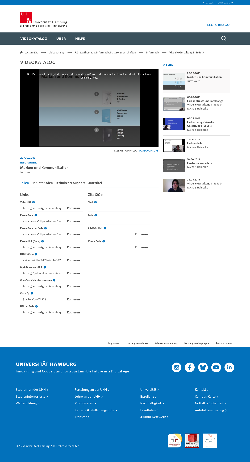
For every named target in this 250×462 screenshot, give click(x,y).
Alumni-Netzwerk (153, 417)
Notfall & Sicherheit (209, 403)
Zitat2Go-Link (97, 228)
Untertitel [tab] (95, 182)
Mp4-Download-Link (33, 267)
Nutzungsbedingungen (196, 343)
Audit (188, 435)
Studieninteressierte (30, 396)
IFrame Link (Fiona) (32, 241)
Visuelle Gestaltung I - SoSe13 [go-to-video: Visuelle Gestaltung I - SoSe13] (204, 183)
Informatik (152, 52)
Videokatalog (57, 52)
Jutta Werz (26, 172)
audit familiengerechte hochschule (175, 440)
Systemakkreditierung (227, 435)
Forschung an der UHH (91, 389)
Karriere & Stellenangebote (94, 410)
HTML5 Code (28, 254)
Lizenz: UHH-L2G (125, 150)
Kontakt (200, 389)
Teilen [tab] (24, 182)
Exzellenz (147, 396)
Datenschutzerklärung (166, 343)
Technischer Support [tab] (70, 182)
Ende (92, 215)
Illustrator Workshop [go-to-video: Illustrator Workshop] (199, 163)
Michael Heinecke (197, 108)
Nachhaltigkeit (150, 403)
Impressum (114, 343)
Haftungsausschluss (137, 343)
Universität (148, 389)
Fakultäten (148, 410)
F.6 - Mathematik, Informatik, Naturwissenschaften (105, 52)
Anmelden (209, 2)
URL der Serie (29, 306)
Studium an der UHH (31, 389)
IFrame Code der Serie (33, 228)
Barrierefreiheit (223, 343)
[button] (224, 3)
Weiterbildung (26, 403)
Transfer (81, 417)
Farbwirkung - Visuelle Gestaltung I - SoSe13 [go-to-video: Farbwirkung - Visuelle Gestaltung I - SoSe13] (200, 124)
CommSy (26, 293)
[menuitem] (33, 38)
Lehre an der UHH (87, 396)
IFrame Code (28, 215)
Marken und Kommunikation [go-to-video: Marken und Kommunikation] (204, 77)
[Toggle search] (224, 38)
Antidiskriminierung (209, 410)
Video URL (27, 202)
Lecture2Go (31, 52)
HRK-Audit (209, 435)
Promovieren (84, 403)
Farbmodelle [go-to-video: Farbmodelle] (194, 143)
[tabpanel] (89, 253)
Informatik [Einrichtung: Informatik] (28, 162)
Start (92, 202)
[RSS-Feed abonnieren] (164, 65)
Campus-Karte (205, 396)
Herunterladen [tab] (42, 182)
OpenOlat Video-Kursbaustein (37, 280)
